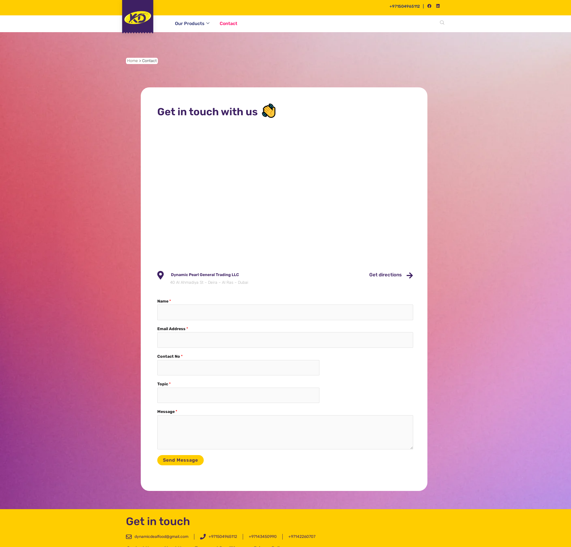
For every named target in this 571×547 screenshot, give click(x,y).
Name (164, 301)
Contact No (170, 356)
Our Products (192, 23)
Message (167, 411)
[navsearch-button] (447, 21)
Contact (228, 23)
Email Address (172, 328)
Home (132, 60)
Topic (164, 384)
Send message (180, 460)
